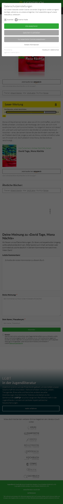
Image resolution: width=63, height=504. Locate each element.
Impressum (46, 50)
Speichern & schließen (31, 32)
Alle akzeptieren (31, 26)
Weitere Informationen (31, 45)
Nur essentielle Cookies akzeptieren (31, 39)
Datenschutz (55, 50)
